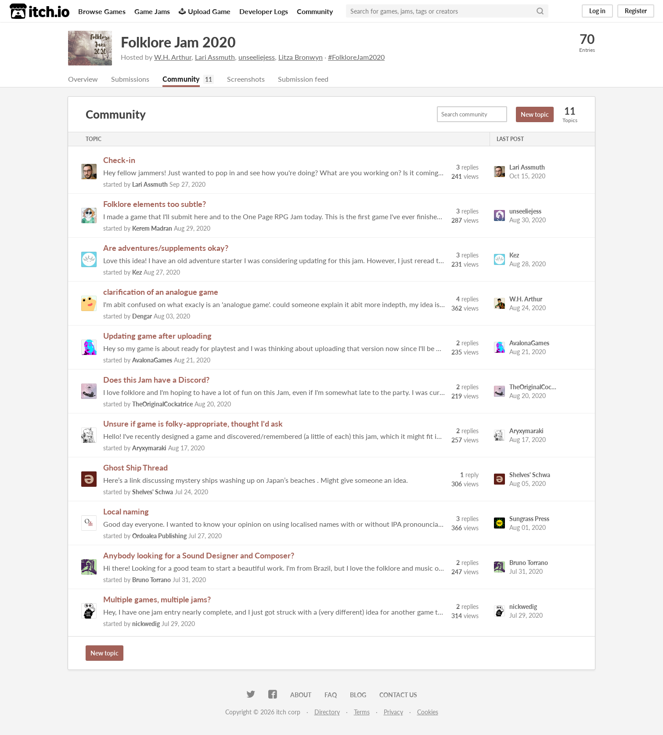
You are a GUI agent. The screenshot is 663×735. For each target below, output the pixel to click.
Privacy (393, 712)
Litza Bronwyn (300, 57)
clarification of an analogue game (160, 292)
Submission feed (303, 79)
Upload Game (205, 11)
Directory (327, 712)
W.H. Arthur (172, 57)
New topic (535, 114)
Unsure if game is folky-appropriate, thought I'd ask (193, 423)
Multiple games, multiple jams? (157, 599)
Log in (597, 10)
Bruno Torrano (151, 579)
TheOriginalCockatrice (162, 404)
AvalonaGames (152, 360)
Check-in (119, 160)
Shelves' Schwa (152, 492)
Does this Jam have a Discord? (156, 379)
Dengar (142, 316)
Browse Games (102, 11)
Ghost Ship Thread (135, 467)
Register (636, 10)
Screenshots (246, 79)
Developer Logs (263, 11)
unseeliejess (256, 57)
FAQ (330, 695)
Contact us (398, 695)
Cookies (427, 712)
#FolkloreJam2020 (356, 57)
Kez (137, 272)
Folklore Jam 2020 (178, 42)
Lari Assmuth (215, 57)
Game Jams (152, 11)
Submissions (130, 79)
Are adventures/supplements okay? (165, 248)
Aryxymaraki (149, 448)
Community (315, 11)
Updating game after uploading (157, 335)
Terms (362, 712)
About (300, 695)
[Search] (540, 11)
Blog (358, 695)
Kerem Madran (152, 228)
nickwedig (146, 623)
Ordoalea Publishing (159, 535)
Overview (83, 79)
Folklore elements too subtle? (154, 204)
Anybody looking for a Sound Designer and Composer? (198, 555)
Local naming (126, 511)
